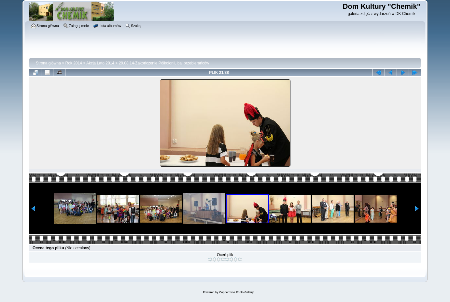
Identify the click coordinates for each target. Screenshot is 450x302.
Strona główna (48, 63)
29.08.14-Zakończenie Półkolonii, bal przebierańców (164, 63)
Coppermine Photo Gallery (236, 292)
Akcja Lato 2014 (100, 63)
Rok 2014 (73, 63)
